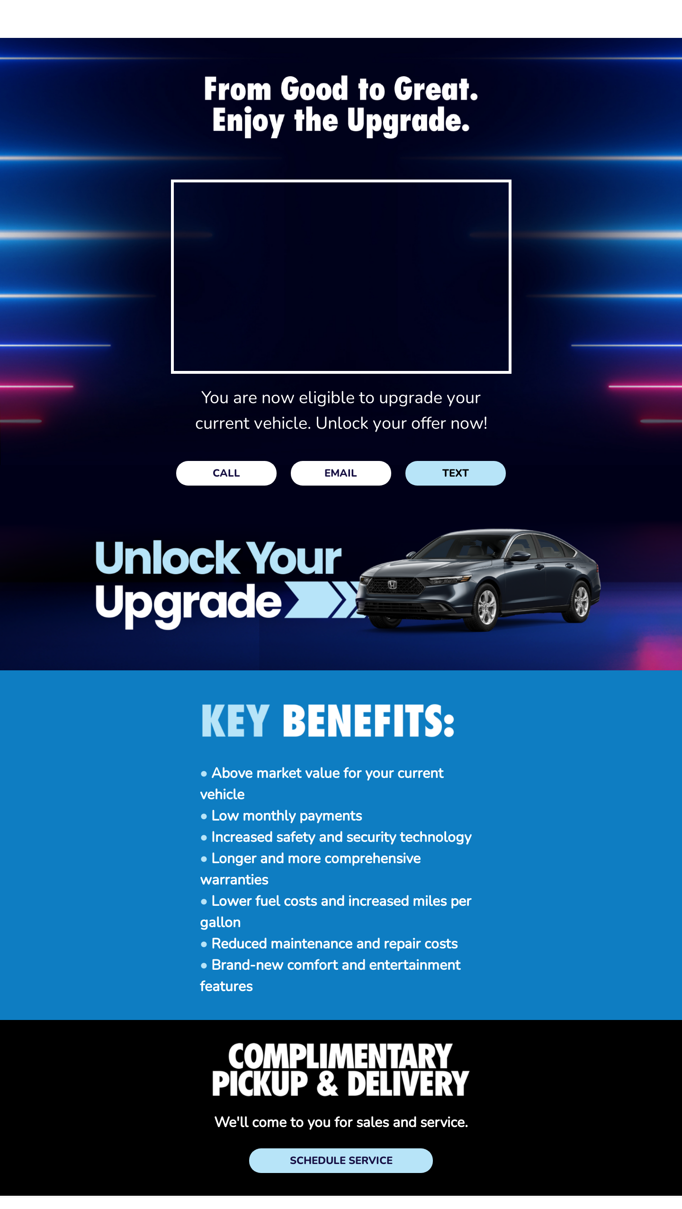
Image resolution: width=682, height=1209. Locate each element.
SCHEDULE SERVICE (341, 1161)
